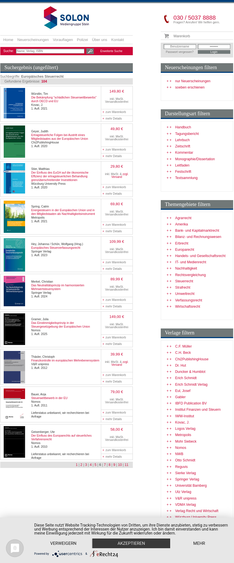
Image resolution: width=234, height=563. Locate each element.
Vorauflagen (63, 40)
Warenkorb (182, 36)
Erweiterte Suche (111, 51)
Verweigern (63, 543)
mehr (199, 543)
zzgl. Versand (120, 175)
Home (8, 40)
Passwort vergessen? (180, 52)
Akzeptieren (131, 543)
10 (120, 465)
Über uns (99, 40)
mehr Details (112, 118)
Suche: (9, 51)
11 (126, 465)
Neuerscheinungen (33, 40)
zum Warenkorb (114, 112)
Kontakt (117, 40)
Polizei (82, 40)
